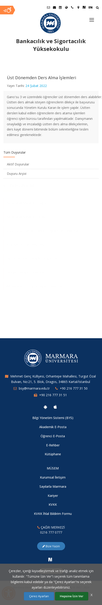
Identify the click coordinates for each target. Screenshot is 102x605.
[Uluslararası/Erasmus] (66, 7)
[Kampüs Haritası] (78, 7)
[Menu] (92, 18)
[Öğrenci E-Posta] (48, 7)
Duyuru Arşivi (16, 173)
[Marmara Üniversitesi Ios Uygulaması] (55, 407)
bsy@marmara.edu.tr (34, 388)
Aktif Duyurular (18, 164)
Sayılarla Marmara (52, 486)
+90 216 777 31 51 (53, 395)
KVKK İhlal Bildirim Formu (53, 513)
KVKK (53, 504)
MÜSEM (53, 468)
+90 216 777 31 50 (74, 388)
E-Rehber (53, 445)
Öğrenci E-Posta (53, 436)
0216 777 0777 (51, 532)
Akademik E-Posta (52, 427)
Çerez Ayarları (39, 596)
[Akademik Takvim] (60, 7)
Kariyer (53, 495)
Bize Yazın (51, 546)
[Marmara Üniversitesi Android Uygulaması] (45, 407)
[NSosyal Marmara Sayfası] (84, 7)
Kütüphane (53, 454)
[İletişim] (72, 7)
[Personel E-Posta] (54, 7)
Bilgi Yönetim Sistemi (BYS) (52, 418)
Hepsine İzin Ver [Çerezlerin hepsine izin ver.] (71, 596)
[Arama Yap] (97, 8)
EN (90, 7)
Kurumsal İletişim (53, 477)
